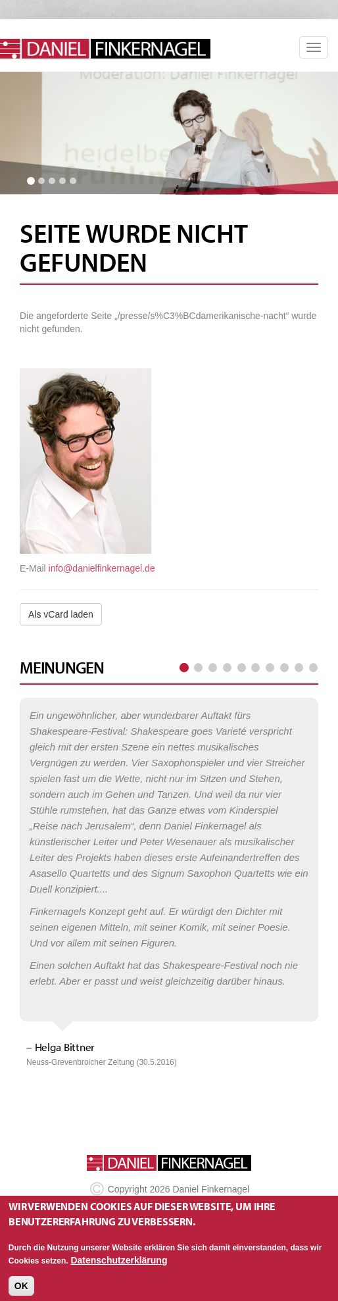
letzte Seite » (313, 668)
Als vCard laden (60, 614)
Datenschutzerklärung (118, 1266)
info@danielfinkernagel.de (102, 568)
